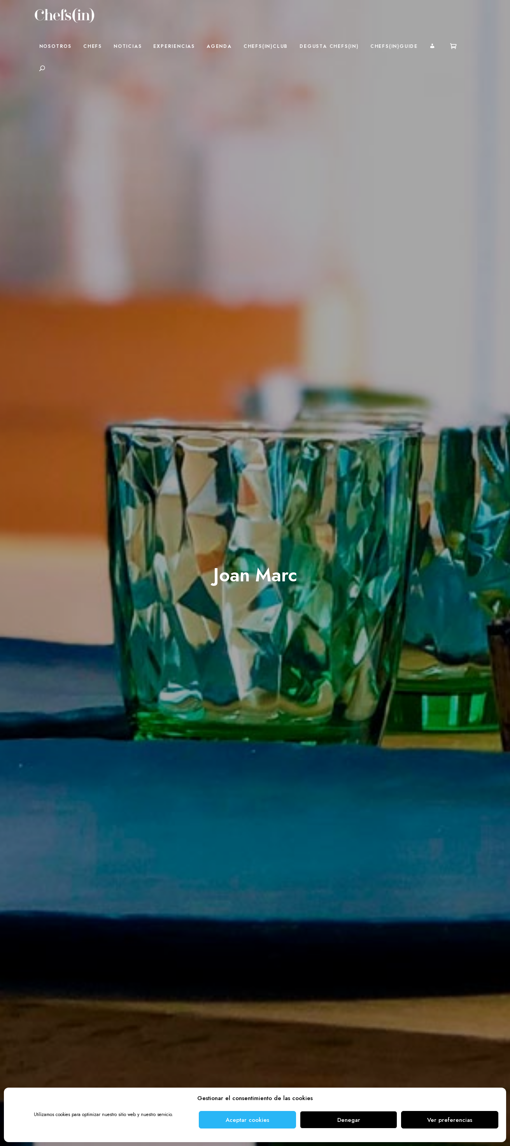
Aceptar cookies (247, 1120)
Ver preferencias (449, 1120)
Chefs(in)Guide (394, 46)
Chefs (92, 46)
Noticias (128, 46)
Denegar (348, 1120)
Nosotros (55, 46)
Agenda (219, 46)
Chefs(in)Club (266, 46)
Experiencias (174, 46)
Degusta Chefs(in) (329, 46)
